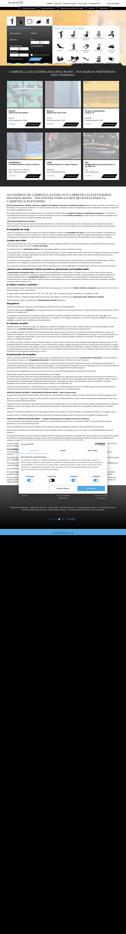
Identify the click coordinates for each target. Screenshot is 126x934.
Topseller (25, 495)
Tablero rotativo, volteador (21, 836)
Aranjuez (15, 729)
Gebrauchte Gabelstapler (19, 507)
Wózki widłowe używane (58, 510)
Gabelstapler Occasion (38, 507)
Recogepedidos (17, 659)
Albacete (15, 697)
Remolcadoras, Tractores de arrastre (25, 677)
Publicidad (11, 912)
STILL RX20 (20, 545)
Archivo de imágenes (63, 495)
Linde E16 (19, 543)
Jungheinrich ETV (22, 646)
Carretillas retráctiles (19, 644)
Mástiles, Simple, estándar (21, 845)
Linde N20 (19, 668)
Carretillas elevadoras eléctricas (23, 758)
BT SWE (18, 637)
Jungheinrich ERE (22, 619)
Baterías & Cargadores (16, 854)
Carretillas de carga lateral (21, 597)
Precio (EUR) (14, 52)
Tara (32, 40)
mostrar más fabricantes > (21, 751)
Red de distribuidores (48, 8)
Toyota (14, 749)
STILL (14, 747)
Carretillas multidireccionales (22, 608)
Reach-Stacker (17, 594)
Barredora (15, 865)
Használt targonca (97, 510)
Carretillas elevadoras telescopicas (24, 581)
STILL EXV (19, 630)
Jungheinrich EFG (22, 547)
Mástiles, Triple (17, 850)
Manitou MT (20, 583)
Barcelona (15, 713)
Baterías (15, 856)
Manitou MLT (20, 588)
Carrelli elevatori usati (107, 507)
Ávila (13, 706)
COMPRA (49, 3)
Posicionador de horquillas (21, 839)
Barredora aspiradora (20, 868)
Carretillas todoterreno (20, 572)
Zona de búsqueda (37, 46)
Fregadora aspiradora (20, 870)
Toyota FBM (20, 567)
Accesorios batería (18, 861)
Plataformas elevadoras (16, 874)
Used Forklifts (53, 507)
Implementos (13, 832)
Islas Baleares (17, 711)
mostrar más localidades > (21, 733)
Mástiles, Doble (17, 847)
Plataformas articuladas (20, 877)
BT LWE (18, 621)
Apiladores (16, 628)
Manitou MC (20, 576)
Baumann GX (20, 601)
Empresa (11, 906)
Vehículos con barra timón (21, 610)
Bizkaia (14, 715)
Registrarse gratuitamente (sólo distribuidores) (24, 927)
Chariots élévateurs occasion (86, 507)
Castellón (15, 798)
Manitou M (20, 574)
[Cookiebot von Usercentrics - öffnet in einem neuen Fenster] (96, 444)
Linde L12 (19, 639)
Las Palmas (16, 805)
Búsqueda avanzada (17, 59)
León (13, 807)
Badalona (15, 731)
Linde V (18, 664)
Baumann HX (20, 603)
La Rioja (15, 803)
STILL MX (19, 648)
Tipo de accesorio (15, 33)
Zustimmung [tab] (33, 450)
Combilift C (20, 599)
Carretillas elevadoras (29, 8)
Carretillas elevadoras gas (21, 760)
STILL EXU (19, 614)
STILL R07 (19, 686)
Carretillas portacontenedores (23, 592)
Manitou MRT (21, 585)
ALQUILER (57, 3)
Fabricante (13, 40)
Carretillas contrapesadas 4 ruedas (24, 556)
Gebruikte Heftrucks (67, 507)
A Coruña (15, 722)
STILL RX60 (20, 561)
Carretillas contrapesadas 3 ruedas (24, 541)
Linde (14, 744)
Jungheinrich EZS (22, 682)
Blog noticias (63, 498)
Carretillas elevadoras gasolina (23, 762)
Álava (14, 695)
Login (9, 924)
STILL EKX (19, 666)
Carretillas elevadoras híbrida (22, 765)
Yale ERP (19, 552)
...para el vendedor (15, 910)
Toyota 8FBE (20, 550)
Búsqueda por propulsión (17, 753)
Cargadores (16, 859)
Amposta (15, 726)
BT (13, 738)
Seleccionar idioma (11, 932)
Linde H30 (19, 563)
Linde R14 (19, 650)
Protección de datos (101, 495)
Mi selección (94, 3)
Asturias (15, 704)
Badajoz (15, 709)
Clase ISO (34, 33)
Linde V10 (19, 670)
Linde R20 (19, 655)
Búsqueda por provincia (16, 693)
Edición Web (101, 498)
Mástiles (11, 843)
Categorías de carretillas (16, 773)
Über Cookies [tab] (92, 450)
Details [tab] (63, 450)
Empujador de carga (19, 834)
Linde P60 (19, 688)
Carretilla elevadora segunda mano (34, 510)
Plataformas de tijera (19, 879)
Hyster (14, 740)
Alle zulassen (91, 488)
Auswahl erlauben (62, 488)
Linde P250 (20, 679)
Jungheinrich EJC (22, 635)
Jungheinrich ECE (22, 662)
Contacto (11, 908)
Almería (14, 702)
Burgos (14, 796)
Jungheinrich (16, 742)
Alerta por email (14, 888)
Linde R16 (19, 653)
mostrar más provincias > (21, 718)
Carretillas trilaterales (20, 675)
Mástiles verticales (18, 881)
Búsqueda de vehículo (16, 769)
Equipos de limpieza (15, 863)
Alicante (15, 700)
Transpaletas (16, 612)
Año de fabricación (16, 46)
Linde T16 (19, 617)
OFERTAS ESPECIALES (15, 776)
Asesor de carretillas (69, 3)
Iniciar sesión (82, 3)
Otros (14, 841)
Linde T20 (19, 623)
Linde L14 (19, 632)
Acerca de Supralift (113, 3)
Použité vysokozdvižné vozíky (78, 510)
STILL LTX (19, 684)
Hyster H (19, 565)
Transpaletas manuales (20, 767)
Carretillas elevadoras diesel (22, 756)
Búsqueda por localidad (16, 720)
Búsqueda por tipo (14, 538)
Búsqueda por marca (15, 735)
